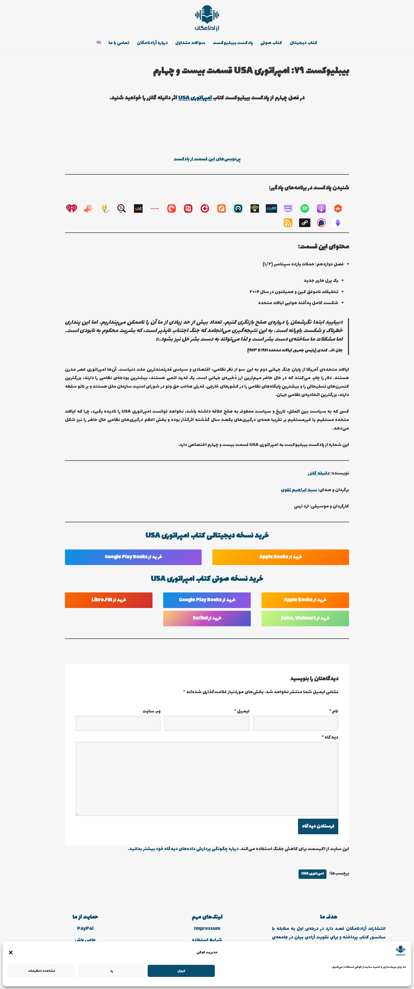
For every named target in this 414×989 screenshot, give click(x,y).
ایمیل (241, 714)
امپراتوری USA (195, 98)
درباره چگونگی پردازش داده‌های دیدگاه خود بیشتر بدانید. (182, 854)
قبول (181, 971)
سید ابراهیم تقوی (298, 492)
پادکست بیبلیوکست (233, 43)
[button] (10, 952)
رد (111, 971)
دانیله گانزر (318, 476)
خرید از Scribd (207, 621)
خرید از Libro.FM (109, 603)
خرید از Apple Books (280, 560)
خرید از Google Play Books (207, 603)
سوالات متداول (191, 43)
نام (333, 714)
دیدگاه (330, 741)
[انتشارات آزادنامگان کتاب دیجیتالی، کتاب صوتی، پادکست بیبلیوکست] (207, 18)
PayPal (85, 933)
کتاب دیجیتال (305, 43)
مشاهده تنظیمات (41, 971)
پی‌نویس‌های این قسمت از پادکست (207, 159)
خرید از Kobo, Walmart (305, 621)
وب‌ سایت (152, 714)
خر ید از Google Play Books (133, 560)
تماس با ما (118, 43)
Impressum (207, 933)
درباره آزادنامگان (152, 43)
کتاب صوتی (273, 43)
